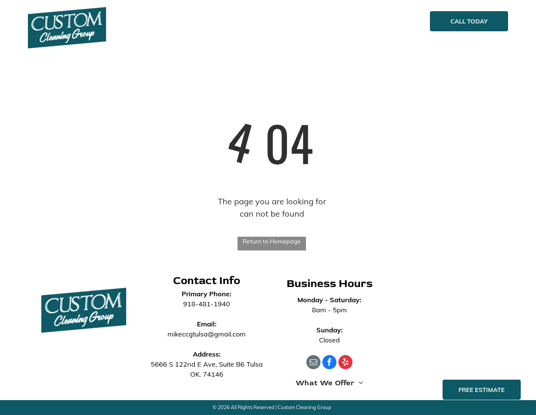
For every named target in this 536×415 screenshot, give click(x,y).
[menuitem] (170, 22)
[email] (313, 363)
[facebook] (329, 363)
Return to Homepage (272, 241)
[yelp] (345, 363)
